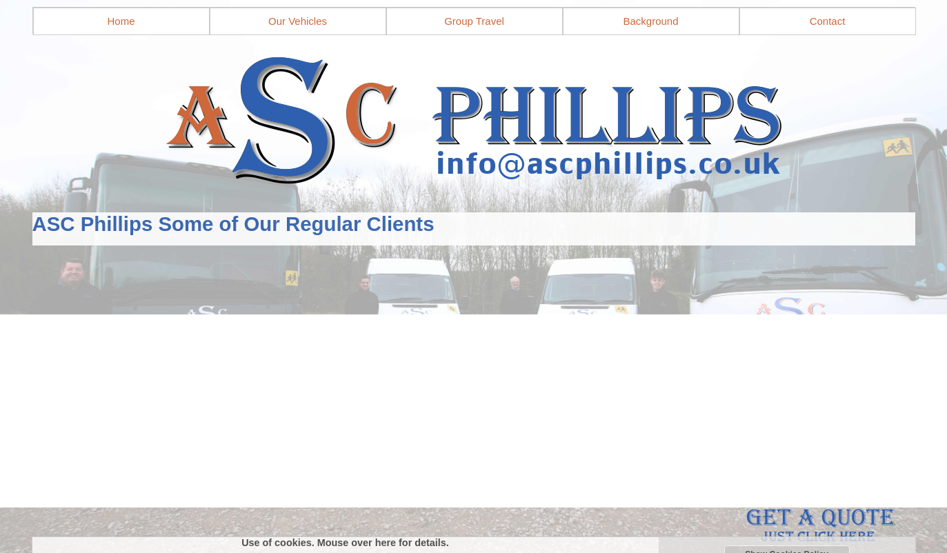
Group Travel (474, 21)
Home (120, 21)
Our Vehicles (297, 21)
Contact (828, 21)
